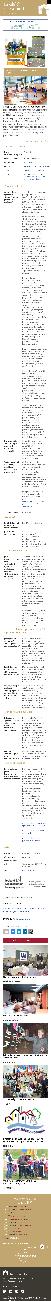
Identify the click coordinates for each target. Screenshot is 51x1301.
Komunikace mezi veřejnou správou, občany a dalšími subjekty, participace (35, 176)
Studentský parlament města (18, 1099)
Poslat (6, 932)
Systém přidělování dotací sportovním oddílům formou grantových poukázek (23, 1140)
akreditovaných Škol (15, 1219)
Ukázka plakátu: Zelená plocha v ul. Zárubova (32, 839)
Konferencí (22, 1235)
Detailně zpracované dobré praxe (20, 897)
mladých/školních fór (16, 1228)
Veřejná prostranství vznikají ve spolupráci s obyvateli (20, 1182)
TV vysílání (12, 1216)
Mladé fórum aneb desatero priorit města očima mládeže (25, 1056)
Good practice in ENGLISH (26, 101)
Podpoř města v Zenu (25, 21)
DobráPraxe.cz (25, 1209)
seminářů (21, 1222)
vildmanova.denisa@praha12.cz (37, 166)
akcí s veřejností (24, 1225)
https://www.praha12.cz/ (32, 870)
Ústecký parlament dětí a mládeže (21, 977)
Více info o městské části (32, 141)
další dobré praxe (22, 918)
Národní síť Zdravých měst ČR (17, 1274)
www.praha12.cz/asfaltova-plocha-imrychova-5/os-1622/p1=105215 (33, 503)
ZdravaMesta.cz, (9, 1278)
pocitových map (14, 1231)
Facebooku (26, 1213)
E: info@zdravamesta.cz (12, 1281)
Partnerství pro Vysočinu (16, 1015)
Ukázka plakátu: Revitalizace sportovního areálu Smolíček (34, 824)
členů (10, 1206)
